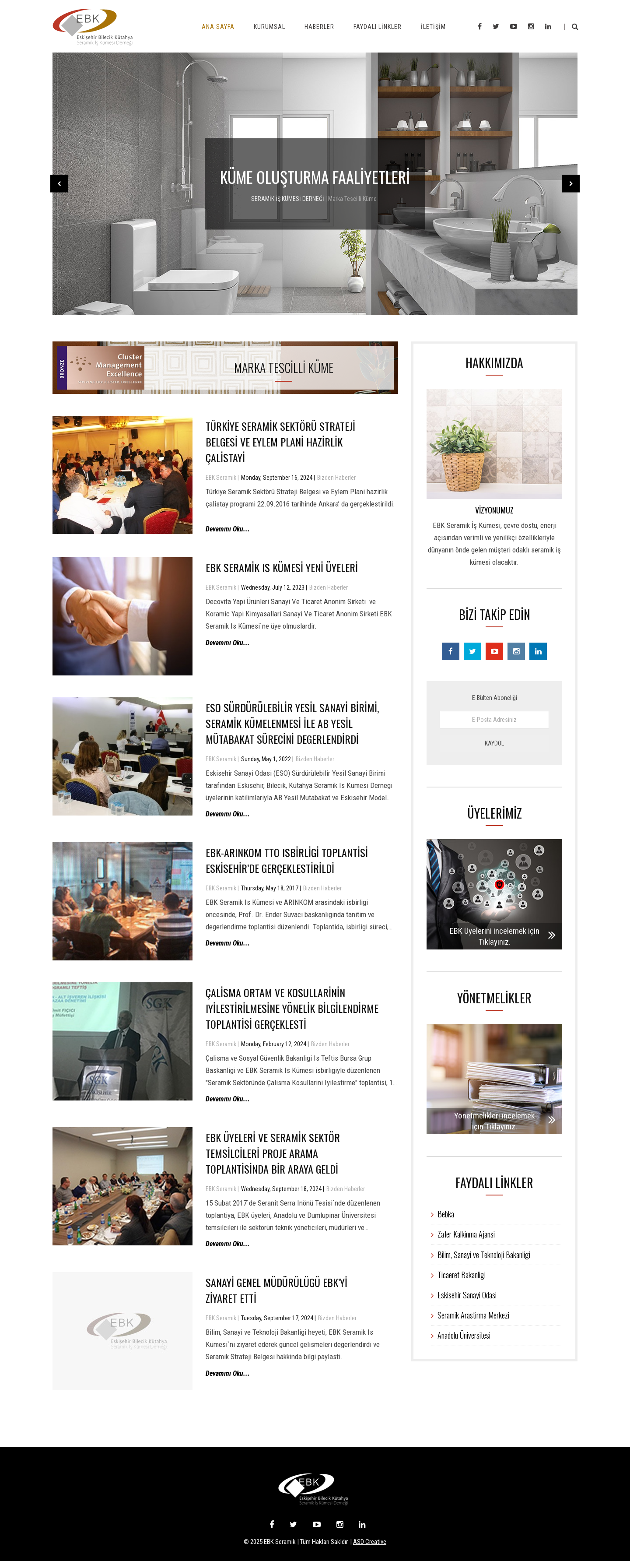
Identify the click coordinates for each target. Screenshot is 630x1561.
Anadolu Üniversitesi (460, 1335)
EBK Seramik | (222, 477)
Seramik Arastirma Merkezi (470, 1315)
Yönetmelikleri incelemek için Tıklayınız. (497, 1121)
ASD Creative (369, 1542)
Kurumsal (269, 26)
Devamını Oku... (228, 529)
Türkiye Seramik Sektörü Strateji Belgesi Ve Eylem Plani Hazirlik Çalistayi (280, 441)
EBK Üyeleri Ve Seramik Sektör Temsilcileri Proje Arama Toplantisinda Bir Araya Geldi (273, 1153)
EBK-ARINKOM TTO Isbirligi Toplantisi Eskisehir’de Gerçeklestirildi (287, 860)
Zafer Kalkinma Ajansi (463, 1234)
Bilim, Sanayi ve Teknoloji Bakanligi (480, 1254)
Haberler (319, 26)
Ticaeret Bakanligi (458, 1274)
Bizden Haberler (336, 477)
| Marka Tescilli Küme (351, 198)
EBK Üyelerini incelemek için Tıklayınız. (495, 936)
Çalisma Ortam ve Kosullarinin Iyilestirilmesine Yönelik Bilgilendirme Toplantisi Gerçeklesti (292, 1008)
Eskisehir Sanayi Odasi (464, 1295)
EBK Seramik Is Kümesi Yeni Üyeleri (282, 567)
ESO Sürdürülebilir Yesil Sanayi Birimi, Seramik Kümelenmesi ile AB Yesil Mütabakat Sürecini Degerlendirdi (292, 723)
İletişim (433, 26)
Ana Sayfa (218, 26)
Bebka (442, 1214)
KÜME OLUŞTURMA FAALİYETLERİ (315, 176)
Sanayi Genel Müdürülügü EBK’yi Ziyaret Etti (276, 1290)
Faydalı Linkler (378, 26)
